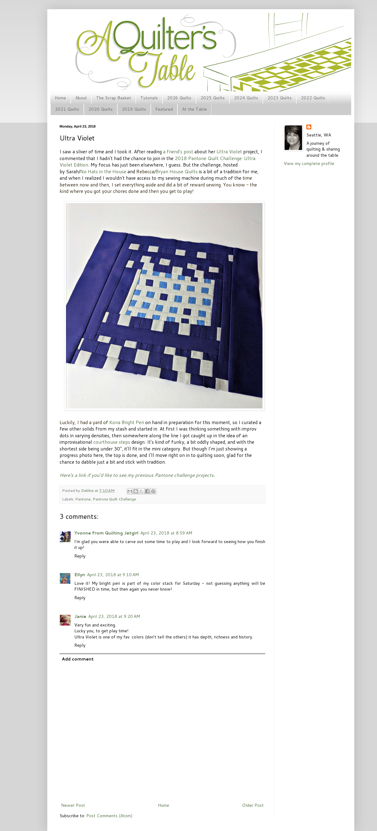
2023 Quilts (279, 98)
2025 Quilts (212, 98)
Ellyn (79, 575)
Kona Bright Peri (126, 422)
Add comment (78, 659)
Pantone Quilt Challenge (114, 499)
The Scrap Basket (113, 98)
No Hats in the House (103, 171)
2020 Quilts (100, 109)
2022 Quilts (313, 98)
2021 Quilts (67, 109)
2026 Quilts (179, 98)
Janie (80, 616)
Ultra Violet (229, 151)
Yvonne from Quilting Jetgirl (106, 533)
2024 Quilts (246, 98)
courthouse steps (111, 441)
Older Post (253, 805)
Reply (79, 556)
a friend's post (178, 151)
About (81, 98)
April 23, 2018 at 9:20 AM (114, 616)
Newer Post (73, 805)
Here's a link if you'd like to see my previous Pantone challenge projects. (137, 475)
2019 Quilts (134, 109)
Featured (164, 109)
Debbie (88, 490)
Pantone (83, 499)
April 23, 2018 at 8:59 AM (166, 533)
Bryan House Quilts (177, 171)
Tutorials (149, 98)
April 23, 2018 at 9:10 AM (113, 575)
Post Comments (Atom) (109, 816)
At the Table (194, 109)
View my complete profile (309, 163)
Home (60, 98)
